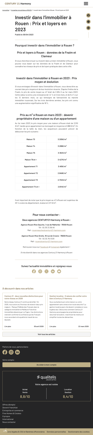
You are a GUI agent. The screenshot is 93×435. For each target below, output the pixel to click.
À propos (6, 416)
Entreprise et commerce (12, 410)
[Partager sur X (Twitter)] (88, 21)
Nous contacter (9, 422)
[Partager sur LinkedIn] (88, 28)
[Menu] (86, 3)
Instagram (55, 247)
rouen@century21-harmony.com (48, 241)
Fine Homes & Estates (11, 413)
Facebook (44, 247)
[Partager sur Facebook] (88, 15)
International (7, 419)
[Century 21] (18, 3)
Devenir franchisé (10, 407)
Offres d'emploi (8, 404)
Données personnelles (56, 432)
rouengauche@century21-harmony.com (49, 230)
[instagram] (11, 352)
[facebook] (4, 352)
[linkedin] (17, 352)
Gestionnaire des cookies (79, 432)
